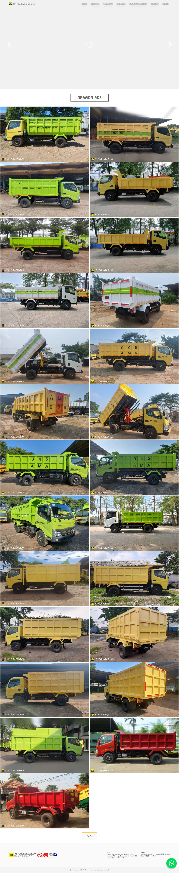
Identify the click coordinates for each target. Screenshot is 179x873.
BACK (89, 836)
